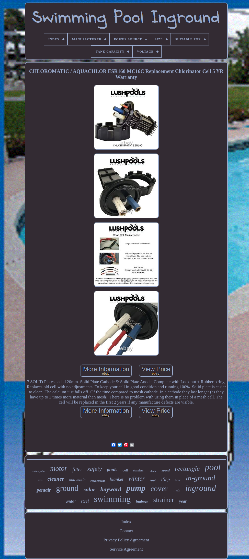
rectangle (187, 468)
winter (137, 478)
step (39, 480)
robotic (152, 471)
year (183, 501)
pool (213, 467)
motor (58, 468)
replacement (97, 480)
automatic (77, 480)
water (71, 501)
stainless (138, 470)
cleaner (56, 479)
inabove (142, 502)
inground (200, 488)
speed (166, 470)
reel (152, 480)
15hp (165, 479)
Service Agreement (126, 549)
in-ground (200, 478)
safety (94, 469)
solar (89, 489)
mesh (176, 491)
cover (159, 488)
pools (112, 469)
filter (77, 469)
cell (125, 470)
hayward (110, 489)
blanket (116, 479)
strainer (163, 500)
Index (126, 521)
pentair (44, 490)
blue (177, 480)
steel (85, 501)
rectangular (38, 470)
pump (135, 488)
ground (67, 488)
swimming (112, 499)
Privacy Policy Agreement (126, 540)
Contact (126, 530)
